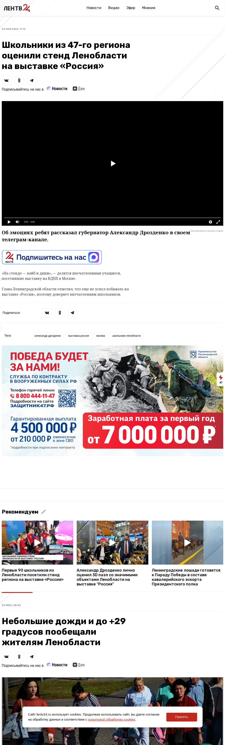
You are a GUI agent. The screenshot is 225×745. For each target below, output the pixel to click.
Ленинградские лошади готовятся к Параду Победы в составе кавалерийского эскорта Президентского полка (186, 577)
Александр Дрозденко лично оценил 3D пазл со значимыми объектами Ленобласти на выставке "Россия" (107, 577)
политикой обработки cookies (111, 719)
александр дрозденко (47, 335)
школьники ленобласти (126, 335)
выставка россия (78, 335)
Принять (181, 717)
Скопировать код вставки (206, 230)
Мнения (148, 8)
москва (100, 335)
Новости (94, 8)
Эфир (130, 8)
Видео (113, 8)
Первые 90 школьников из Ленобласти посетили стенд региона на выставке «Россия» (33, 575)
